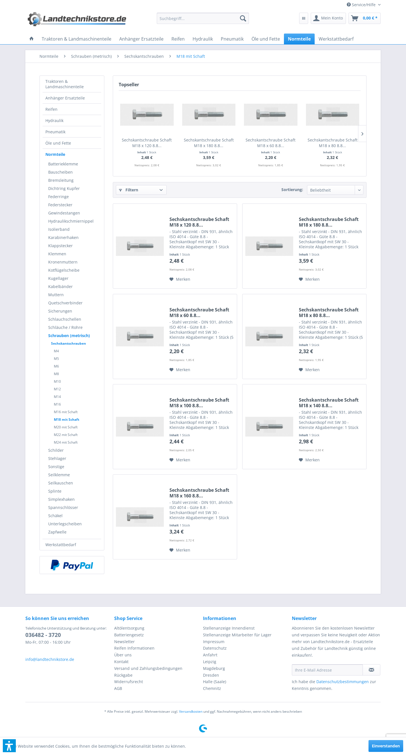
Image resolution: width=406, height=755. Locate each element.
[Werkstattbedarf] (336, 39)
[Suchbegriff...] (203, 18)
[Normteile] (299, 39)
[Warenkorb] (364, 18)
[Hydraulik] (203, 39)
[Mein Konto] (328, 18)
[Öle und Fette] (266, 39)
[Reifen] (178, 39)
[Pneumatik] (232, 39)
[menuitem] (362, 4)
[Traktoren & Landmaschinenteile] (76, 39)
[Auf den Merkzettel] (179, 279)
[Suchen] (243, 18)
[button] (9, 745)
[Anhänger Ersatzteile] (141, 39)
